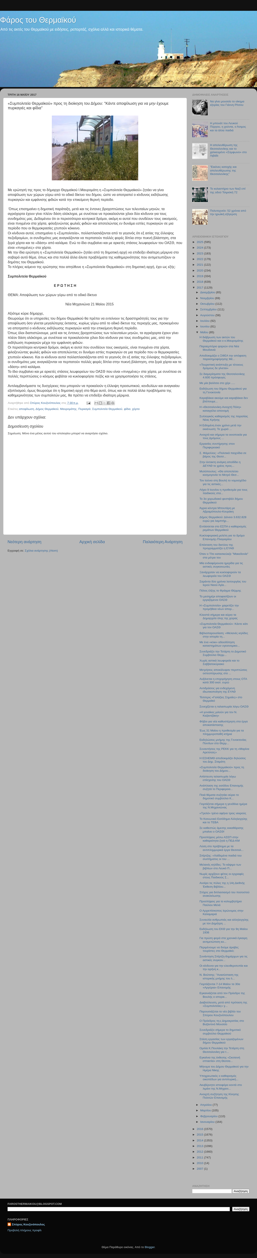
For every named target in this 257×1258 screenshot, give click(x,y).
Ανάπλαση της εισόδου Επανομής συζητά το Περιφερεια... (221, 787)
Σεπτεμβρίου (208, 309)
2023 (200, 253)
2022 (200, 259)
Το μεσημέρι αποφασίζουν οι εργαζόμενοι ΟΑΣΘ (218, 598)
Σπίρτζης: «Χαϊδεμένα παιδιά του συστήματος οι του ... (221, 857)
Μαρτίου (206, 1110)
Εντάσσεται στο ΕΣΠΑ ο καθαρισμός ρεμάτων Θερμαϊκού (223, 528)
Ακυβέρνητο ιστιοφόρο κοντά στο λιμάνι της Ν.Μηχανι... (221, 1086)
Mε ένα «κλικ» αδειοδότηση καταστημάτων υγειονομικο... (220, 644)
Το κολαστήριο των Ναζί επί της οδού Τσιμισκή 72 (227, 190)
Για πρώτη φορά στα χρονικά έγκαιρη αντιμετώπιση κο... (223, 939)
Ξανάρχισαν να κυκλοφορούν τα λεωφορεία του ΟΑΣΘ (220, 574)
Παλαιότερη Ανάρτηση (162, 541)
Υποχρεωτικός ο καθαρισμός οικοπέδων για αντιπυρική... (219, 1077)
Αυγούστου (207, 315)
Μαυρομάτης (68, 409)
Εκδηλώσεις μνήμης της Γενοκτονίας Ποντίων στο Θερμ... (223, 741)
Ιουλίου (205, 320)
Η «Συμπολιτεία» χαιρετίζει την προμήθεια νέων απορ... (219, 607)
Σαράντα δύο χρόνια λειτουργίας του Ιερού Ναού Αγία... (223, 583)
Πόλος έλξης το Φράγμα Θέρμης (220, 590)
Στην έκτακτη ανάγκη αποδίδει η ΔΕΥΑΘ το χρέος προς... (220, 463)
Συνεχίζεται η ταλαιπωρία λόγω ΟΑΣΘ (224, 706)
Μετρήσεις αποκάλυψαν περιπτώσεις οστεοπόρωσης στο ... (223, 671)
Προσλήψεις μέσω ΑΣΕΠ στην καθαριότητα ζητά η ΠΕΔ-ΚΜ (220, 839)
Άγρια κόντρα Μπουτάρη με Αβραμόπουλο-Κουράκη (217, 509)
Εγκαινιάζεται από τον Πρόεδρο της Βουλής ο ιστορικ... (222, 994)
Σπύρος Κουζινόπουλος (28, 1224)
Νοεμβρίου (207, 298)
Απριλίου (206, 1104)
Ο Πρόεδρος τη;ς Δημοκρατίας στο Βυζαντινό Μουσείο (222, 1022)
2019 (200, 276)
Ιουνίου (205, 326)
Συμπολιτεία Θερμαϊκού (107, 409)
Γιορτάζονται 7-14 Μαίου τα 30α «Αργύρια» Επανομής (220, 985)
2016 (200, 1129)
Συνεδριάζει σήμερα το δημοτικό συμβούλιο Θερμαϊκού (220, 1031)
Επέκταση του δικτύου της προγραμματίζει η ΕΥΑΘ (217, 546)
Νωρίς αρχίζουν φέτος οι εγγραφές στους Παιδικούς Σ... (222, 875)
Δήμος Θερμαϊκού (46, 409)
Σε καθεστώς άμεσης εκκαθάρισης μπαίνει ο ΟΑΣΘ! (222, 829)
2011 (200, 1157)
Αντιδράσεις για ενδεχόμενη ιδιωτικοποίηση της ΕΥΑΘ (218, 690)
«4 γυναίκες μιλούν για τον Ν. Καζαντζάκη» (218, 714)
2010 (200, 1163)
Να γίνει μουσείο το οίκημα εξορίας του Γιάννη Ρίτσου (227, 103)
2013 (200, 1146)
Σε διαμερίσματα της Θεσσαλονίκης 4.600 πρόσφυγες (222, 375)
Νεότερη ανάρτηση (24, 541)
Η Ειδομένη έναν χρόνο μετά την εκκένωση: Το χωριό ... (220, 427)
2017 (200, 287)
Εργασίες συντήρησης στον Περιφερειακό (217, 445)
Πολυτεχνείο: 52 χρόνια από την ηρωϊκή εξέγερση (228, 212)
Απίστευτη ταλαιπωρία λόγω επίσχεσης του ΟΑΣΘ (218, 778)
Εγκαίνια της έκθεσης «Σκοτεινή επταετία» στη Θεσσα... (220, 1059)
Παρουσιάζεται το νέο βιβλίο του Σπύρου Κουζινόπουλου (220, 1013)
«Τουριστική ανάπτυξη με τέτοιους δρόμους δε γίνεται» (221, 366)
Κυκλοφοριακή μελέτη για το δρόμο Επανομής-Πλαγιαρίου (222, 537)
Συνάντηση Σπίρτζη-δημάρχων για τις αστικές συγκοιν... (223, 958)
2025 (200, 242)
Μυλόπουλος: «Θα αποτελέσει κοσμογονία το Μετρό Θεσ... (219, 473)
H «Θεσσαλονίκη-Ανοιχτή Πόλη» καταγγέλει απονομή (220, 408)
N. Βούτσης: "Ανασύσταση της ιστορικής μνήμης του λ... (219, 976)
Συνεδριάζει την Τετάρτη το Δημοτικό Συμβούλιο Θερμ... (223, 653)
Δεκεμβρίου (208, 292)
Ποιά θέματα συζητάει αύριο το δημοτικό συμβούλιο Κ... (219, 796)
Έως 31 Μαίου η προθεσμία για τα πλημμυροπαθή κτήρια (222, 732)
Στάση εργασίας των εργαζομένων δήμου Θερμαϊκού (221, 1040)
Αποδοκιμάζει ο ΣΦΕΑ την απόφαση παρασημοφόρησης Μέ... (223, 357)
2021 (200, 264)
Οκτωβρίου (207, 303)
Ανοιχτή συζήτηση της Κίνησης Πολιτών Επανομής (219, 1096)
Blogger (150, 1247)
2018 (200, 281)
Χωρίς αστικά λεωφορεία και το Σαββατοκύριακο (220, 662)
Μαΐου (204, 332)
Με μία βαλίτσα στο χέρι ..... (217, 383)
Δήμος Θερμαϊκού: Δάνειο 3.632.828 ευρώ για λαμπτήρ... (223, 519)
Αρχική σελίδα (92, 541)
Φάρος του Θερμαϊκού (38, 20)
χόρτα (136, 409)
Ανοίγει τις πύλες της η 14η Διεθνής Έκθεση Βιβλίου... (222, 884)
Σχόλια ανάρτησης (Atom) (41, 550)
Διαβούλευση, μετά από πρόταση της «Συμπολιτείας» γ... (223, 1004)
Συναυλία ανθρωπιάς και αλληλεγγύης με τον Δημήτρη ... (224, 921)
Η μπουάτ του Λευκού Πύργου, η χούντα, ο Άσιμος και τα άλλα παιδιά (228, 127)
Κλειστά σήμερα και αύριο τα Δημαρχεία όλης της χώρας (219, 616)
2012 (200, 1151)
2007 (200, 1168)
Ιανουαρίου (207, 1121)
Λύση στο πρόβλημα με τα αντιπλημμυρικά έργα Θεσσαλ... (222, 848)
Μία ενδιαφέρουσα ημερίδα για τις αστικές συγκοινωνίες (221, 565)
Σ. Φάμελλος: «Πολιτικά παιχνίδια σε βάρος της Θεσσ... (223, 454)
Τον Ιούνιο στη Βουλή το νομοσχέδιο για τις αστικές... (223, 482)
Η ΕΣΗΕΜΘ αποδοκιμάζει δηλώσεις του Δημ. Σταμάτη (223, 760)
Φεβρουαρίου (209, 1116)
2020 (200, 270)
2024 (200, 247)
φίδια (127, 409)
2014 (200, 1140)
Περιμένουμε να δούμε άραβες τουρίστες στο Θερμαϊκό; (219, 949)
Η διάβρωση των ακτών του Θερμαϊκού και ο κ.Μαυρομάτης (221, 339)
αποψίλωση (26, 409)
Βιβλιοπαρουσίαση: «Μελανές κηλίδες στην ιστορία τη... (224, 634)
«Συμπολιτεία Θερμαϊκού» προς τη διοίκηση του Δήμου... (222, 769)
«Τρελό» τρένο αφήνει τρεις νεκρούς (223, 813)
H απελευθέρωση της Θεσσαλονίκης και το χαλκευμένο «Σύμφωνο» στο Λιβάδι (228, 150)
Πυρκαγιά (84, 409)
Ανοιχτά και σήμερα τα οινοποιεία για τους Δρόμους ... (223, 436)
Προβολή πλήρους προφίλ (24, 1230)
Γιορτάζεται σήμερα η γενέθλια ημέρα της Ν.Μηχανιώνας (223, 805)
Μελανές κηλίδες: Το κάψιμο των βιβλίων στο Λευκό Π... (220, 866)
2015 (200, 1134)
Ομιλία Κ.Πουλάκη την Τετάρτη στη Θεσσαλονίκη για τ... (222, 1050)
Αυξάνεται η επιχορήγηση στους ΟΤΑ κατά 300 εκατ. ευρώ (223, 680)
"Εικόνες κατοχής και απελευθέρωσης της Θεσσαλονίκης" (223, 170)
